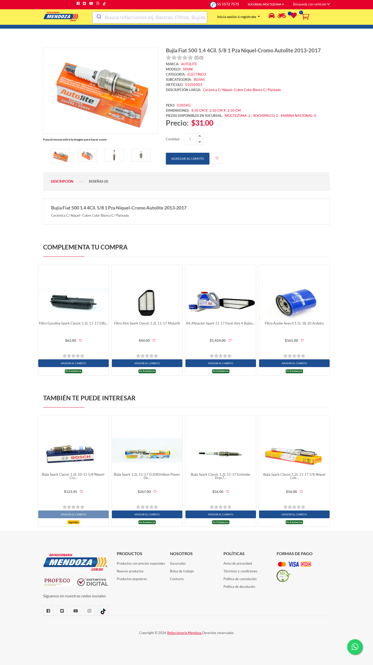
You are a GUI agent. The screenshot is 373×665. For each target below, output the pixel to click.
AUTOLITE (189, 64)
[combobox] (149, 17)
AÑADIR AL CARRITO (73, 363)
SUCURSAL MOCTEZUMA (266, 4)
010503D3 (193, 85)
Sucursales (178, 563)
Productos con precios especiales (141, 563)
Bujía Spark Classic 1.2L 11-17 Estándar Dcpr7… (221, 476)
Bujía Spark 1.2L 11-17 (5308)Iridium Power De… (147, 476)
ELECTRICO (197, 74)
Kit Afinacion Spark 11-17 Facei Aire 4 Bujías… (220, 323)
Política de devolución (239, 587)
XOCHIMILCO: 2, (266, 115)
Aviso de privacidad (237, 563)
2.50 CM (234, 110)
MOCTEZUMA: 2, (238, 115)
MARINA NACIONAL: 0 (298, 115)
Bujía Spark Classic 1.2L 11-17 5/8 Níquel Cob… (294, 476)
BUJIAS (199, 79)
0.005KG (184, 105)
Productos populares (132, 579)
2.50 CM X (217, 110)
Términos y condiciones (240, 571)
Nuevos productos (130, 571)
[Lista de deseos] (293, 16)
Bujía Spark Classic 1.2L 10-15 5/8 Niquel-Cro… (73, 476)
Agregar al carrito (187, 158)
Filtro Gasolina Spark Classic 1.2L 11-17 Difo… (73, 323)
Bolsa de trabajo (182, 571)
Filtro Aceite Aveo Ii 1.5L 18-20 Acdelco (294, 323)
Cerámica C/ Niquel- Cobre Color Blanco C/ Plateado (242, 90)
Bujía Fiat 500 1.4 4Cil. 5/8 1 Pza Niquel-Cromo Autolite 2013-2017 (243, 50)
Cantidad (172, 139)
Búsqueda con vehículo (311, 4)
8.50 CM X (199, 110)
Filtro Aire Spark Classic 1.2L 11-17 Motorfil (147, 323)
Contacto (177, 579)
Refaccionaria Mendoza (184, 633)
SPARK (188, 69)
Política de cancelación (240, 579)
